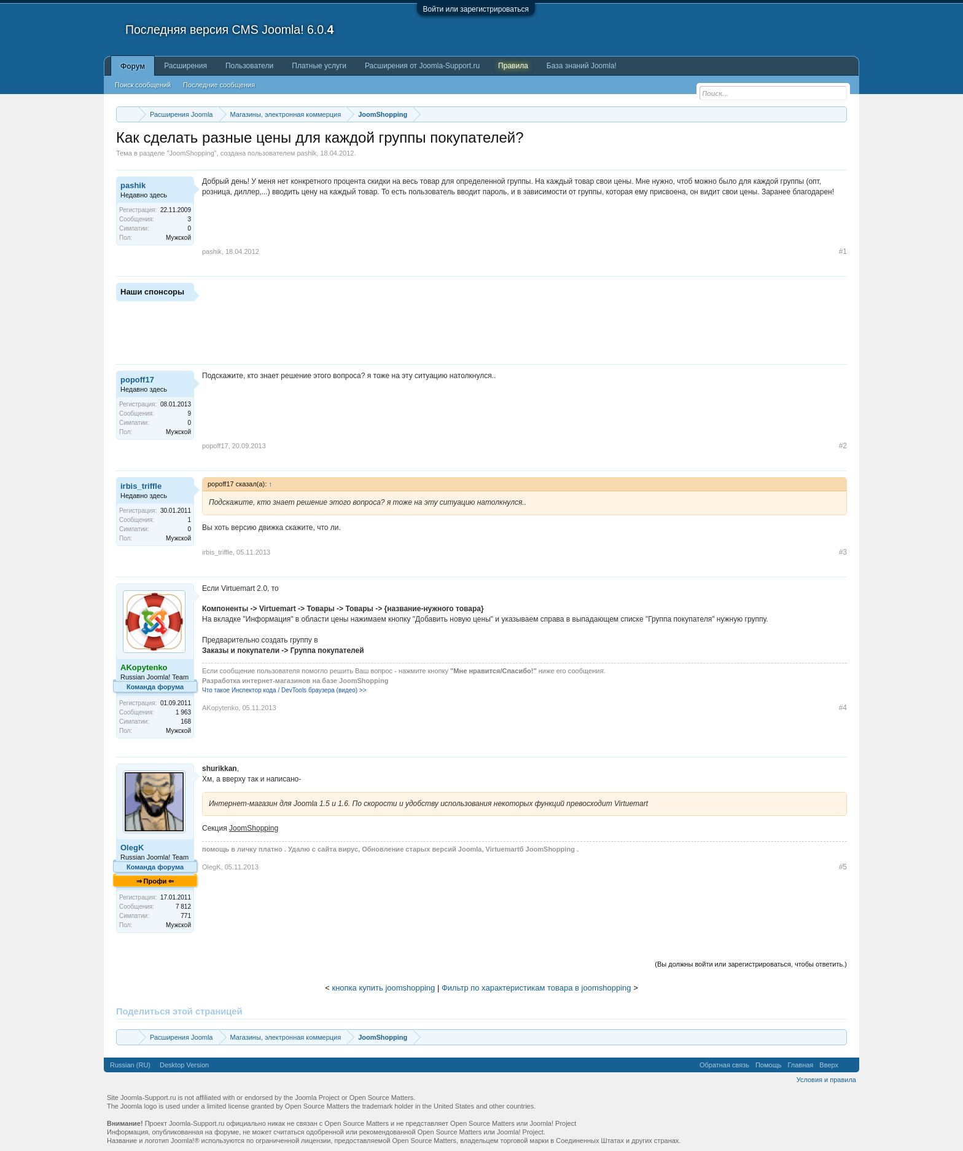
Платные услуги (319, 65)
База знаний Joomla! (582, 65)
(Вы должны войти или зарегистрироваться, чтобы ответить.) (751, 964)
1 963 (183, 712)
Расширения (185, 65)
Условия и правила (826, 1079)
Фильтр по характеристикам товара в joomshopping (536, 987)
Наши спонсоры (152, 291)
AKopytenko (220, 707)
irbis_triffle (141, 486)
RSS (848, 1065)
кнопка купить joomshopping (383, 987)
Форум (132, 66)
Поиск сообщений (143, 85)
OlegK (132, 847)
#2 (843, 445)
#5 (843, 867)
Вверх (828, 1065)
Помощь (768, 1065)
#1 (843, 251)
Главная (800, 1065)
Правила (513, 65)
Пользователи (249, 65)
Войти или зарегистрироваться (476, 9)
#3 (843, 552)
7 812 (183, 906)
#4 (843, 707)
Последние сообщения (219, 85)
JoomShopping (191, 153)
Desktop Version (184, 1065)
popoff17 (137, 379)
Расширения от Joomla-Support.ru (422, 65)
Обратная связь (724, 1065)
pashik (307, 153)
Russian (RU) (130, 1065)
